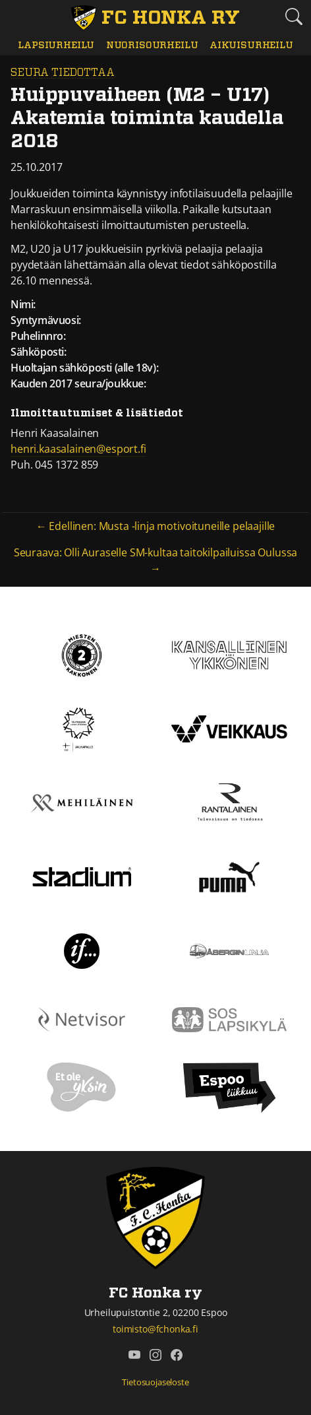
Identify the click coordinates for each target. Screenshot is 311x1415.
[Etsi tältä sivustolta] (294, 16)
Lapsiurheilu (56, 45)
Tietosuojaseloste (155, 1382)
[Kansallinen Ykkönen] (229, 654)
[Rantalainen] (229, 802)
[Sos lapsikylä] (229, 1018)
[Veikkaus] (229, 728)
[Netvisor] (82, 1018)
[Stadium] (81, 876)
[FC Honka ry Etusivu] (155, 17)
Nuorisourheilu (152, 45)
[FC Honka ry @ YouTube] (134, 1355)
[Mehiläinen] (82, 802)
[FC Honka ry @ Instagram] (155, 1355)
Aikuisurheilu (251, 45)
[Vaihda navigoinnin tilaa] (16, 17)
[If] (82, 949)
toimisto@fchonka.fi (155, 1329)
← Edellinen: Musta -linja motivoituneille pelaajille (155, 526)
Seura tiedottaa (63, 72)
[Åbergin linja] (229, 949)
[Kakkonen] (81, 654)
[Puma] (229, 876)
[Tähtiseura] (81, 728)
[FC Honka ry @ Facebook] (176, 1355)
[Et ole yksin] (81, 1087)
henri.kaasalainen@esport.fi (78, 449)
